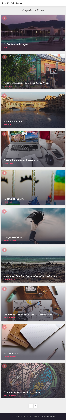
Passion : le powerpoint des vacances (21, 160)
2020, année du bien (13, 237)
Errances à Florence (13, 121)
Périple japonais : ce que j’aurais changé (22, 392)
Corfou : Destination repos (16, 44)
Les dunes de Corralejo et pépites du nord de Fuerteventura (31, 276)
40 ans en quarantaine (14, 199)
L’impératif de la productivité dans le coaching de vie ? (29, 314)
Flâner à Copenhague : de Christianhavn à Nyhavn (27, 83)
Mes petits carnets (12, 353)
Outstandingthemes (48, 416)
